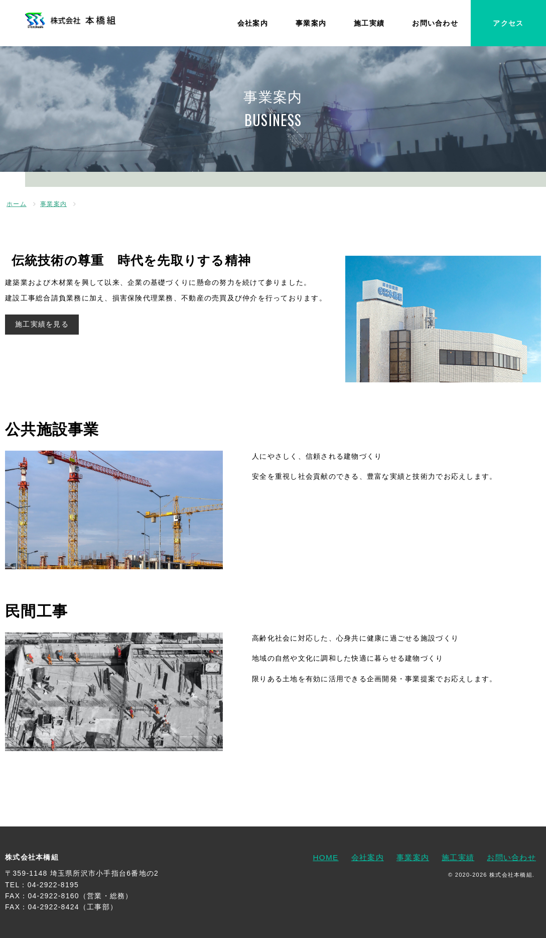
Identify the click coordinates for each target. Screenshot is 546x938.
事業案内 (311, 23)
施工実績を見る (42, 324)
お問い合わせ (435, 23)
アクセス (508, 23)
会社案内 (252, 23)
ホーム (17, 203)
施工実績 (369, 23)
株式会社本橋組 (32, 857)
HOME (325, 857)
